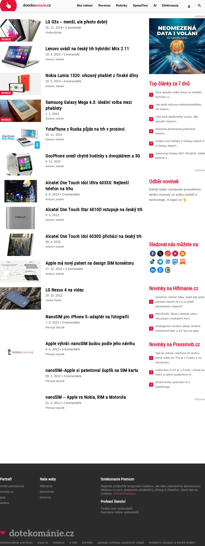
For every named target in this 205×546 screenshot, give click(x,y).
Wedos (4, 503)
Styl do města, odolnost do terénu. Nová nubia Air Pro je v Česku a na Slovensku (178, 357)
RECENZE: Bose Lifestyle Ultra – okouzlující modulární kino (177, 316)
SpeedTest (140, 5)
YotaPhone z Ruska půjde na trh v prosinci (85, 129)
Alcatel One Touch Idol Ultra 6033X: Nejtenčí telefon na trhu (87, 185)
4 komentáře (72, 81)
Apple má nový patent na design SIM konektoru (89, 263)
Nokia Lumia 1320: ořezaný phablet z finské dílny (91, 75)
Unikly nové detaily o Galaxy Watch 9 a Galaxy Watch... (179, 143)
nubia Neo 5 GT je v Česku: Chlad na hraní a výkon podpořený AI (179, 372)
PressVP (45, 497)
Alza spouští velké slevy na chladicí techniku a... (178, 94)
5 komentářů (71, 349)
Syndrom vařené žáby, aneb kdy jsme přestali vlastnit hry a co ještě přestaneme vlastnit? (179, 301)
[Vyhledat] (199, 5)
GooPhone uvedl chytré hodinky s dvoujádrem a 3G (92, 156)
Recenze (104, 5)
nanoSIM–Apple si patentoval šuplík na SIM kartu (91, 370)
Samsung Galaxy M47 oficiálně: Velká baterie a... (180, 156)
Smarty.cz (6, 492)
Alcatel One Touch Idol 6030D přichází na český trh (93, 236)
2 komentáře (74, 269)
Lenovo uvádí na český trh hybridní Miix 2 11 (87, 48)
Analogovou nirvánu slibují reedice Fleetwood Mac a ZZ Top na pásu (178, 328)
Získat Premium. (125, 493)
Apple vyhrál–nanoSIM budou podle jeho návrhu (90, 343)
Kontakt (87, 542)
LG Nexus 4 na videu (64, 290)
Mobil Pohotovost (12, 486)
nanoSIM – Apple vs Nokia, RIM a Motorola (85, 397)
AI (154, 5)
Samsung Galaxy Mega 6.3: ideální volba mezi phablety (88, 105)
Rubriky (121, 5)
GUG (2, 497)
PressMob (47, 492)
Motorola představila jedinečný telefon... (175, 131)
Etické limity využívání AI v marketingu (172, 384)
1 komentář (73, 27)
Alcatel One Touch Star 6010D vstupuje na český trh (93, 209)
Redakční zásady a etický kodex (172, 542)
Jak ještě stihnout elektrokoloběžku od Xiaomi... (178, 107)
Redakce (58, 542)
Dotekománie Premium (16, 542)
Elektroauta (170, 5)
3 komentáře (71, 194)
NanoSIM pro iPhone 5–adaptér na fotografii (87, 316)
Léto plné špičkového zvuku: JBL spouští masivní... (176, 119)
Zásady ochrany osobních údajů (120, 542)
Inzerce (42, 542)
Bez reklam (85, 5)
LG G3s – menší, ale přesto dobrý (76, 22)
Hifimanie (46, 486)
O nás (73, 542)
